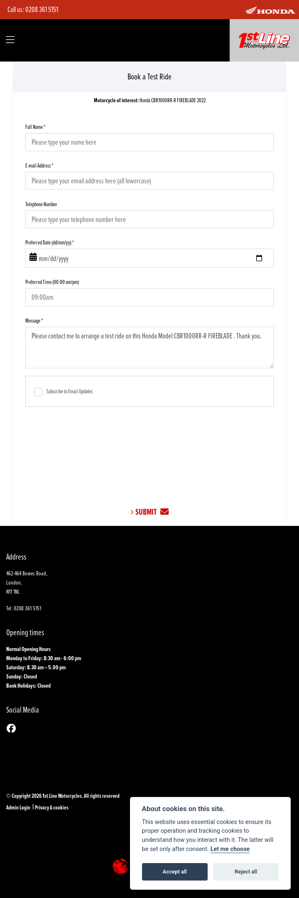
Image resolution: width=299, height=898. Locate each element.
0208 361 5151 (41, 9)
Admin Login (18, 807)
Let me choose (230, 849)
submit (152, 512)
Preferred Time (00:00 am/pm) (52, 282)
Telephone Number (41, 204)
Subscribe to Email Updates (63, 391)
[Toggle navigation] (10, 40)
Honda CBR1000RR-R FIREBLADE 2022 (150, 100)
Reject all (246, 871)
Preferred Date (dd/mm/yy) (49, 242)
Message (34, 320)
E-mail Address (39, 165)
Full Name (35, 127)
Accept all (175, 871)
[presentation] (149, 450)
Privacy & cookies (52, 807)
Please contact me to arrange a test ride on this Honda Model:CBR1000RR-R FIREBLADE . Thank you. (149, 347)
